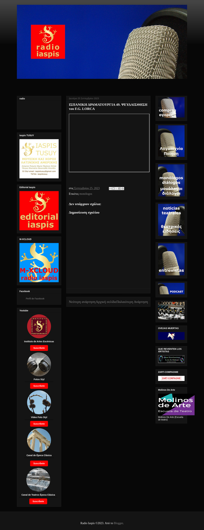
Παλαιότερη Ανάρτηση (132, 302)
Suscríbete (39, 348)
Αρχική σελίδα (106, 302)
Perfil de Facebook (35, 298)
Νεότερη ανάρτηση (82, 302)
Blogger (118, 523)
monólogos (85, 193)
